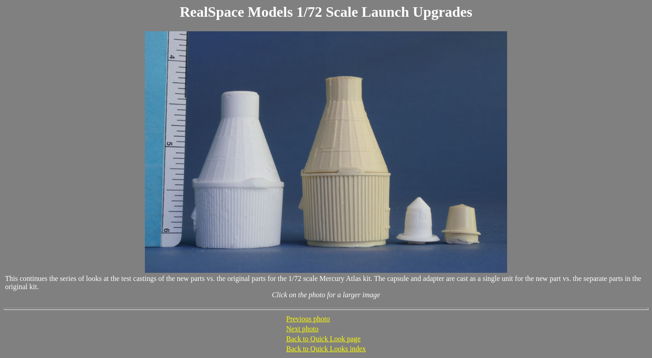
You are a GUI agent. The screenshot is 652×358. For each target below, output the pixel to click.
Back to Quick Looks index (326, 349)
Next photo (302, 329)
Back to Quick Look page (323, 339)
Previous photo (308, 319)
